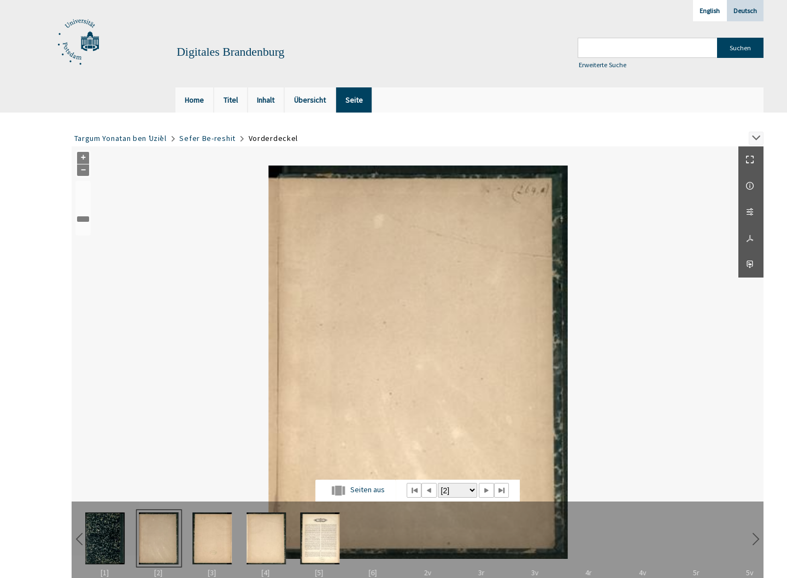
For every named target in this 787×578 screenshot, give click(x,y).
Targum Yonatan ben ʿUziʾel (120, 138)
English (710, 11)
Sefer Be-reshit (207, 138)
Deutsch (745, 11)
